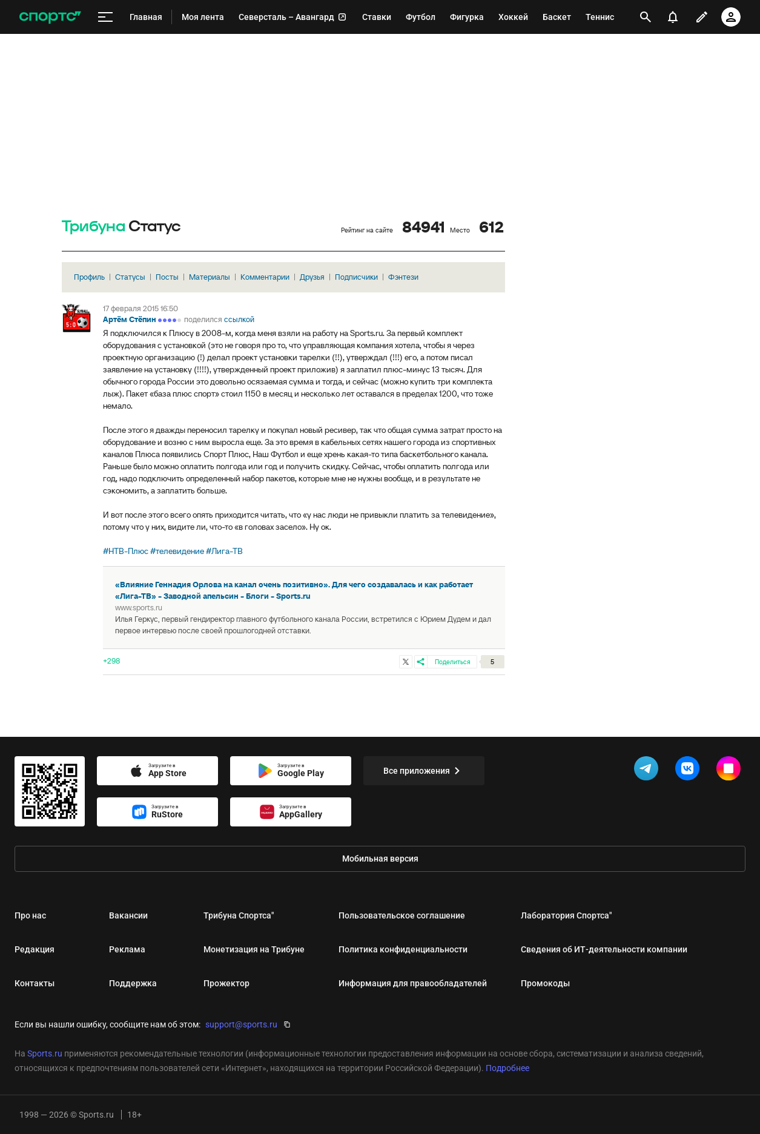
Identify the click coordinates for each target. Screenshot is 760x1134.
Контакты (35, 983)
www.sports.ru (138, 607)
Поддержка (133, 983)
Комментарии (264, 277)
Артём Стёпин (129, 319)
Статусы (130, 277)
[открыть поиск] (645, 16)
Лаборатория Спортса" (566, 915)
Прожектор (226, 983)
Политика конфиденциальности (403, 949)
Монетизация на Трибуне (254, 949)
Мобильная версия (380, 858)
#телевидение (177, 551)
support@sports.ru (241, 1024)
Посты (167, 277)
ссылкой (239, 319)
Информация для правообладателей (413, 983)
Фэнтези (403, 277)
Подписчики (356, 277)
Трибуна (93, 226)
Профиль (89, 277)
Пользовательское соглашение (402, 915)
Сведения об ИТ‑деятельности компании (604, 949)
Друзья (312, 277)
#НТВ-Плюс (125, 551)
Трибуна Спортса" (238, 915)
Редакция (35, 949)
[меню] (105, 17)
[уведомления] (672, 16)
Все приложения (423, 770)
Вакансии (128, 915)
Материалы (209, 277)
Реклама (127, 949)
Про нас (30, 915)
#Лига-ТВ (224, 551)
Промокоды (545, 983)
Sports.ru (44, 1053)
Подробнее (507, 1068)
